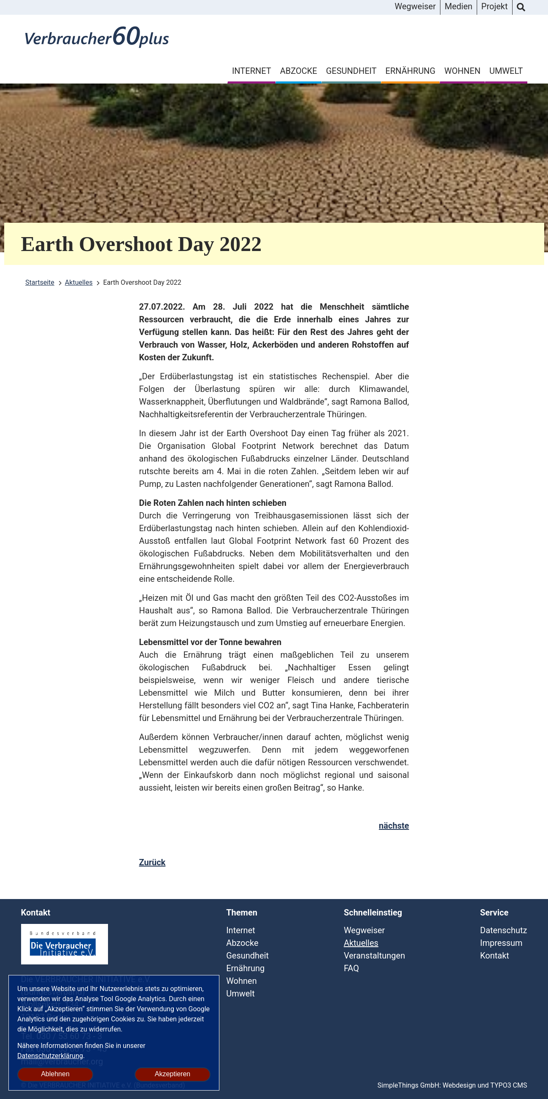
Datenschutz (503, 930)
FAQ (351, 968)
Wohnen (462, 71)
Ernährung (411, 71)
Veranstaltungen (374, 955)
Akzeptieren (173, 1073)
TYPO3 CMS (508, 1085)
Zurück (152, 862)
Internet (251, 71)
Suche (521, 7)
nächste (394, 826)
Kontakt (494, 955)
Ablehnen (55, 1073)
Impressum (501, 943)
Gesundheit (351, 71)
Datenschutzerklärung (50, 1056)
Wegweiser (414, 6)
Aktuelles (361, 943)
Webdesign (459, 1085)
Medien (458, 6)
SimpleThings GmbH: (409, 1085)
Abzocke (298, 71)
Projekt (494, 6)
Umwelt (506, 71)
